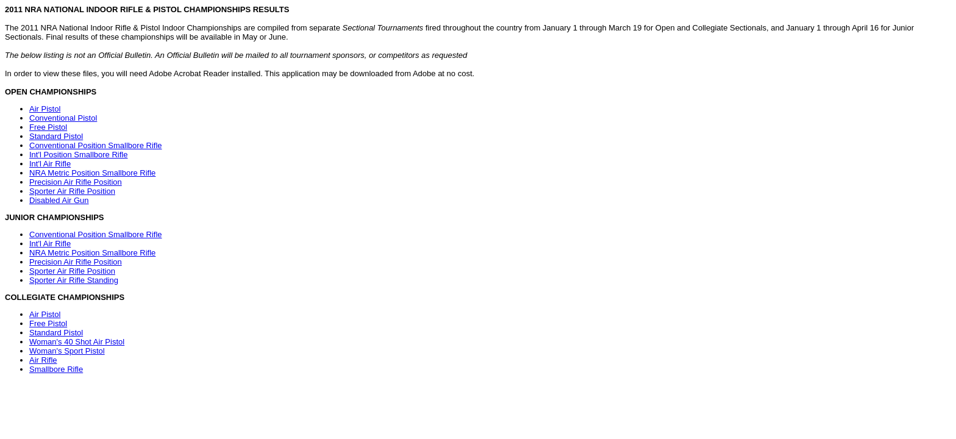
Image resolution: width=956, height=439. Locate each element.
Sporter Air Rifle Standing (73, 280)
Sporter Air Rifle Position (72, 191)
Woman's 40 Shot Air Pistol (76, 341)
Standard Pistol (56, 136)
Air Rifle (43, 360)
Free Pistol (48, 127)
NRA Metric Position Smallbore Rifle (92, 172)
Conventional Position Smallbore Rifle (95, 145)
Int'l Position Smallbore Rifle (78, 154)
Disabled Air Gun (59, 200)
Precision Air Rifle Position (75, 182)
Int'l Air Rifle (50, 163)
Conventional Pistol (63, 118)
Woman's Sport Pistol (67, 350)
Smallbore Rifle (56, 369)
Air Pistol (44, 108)
